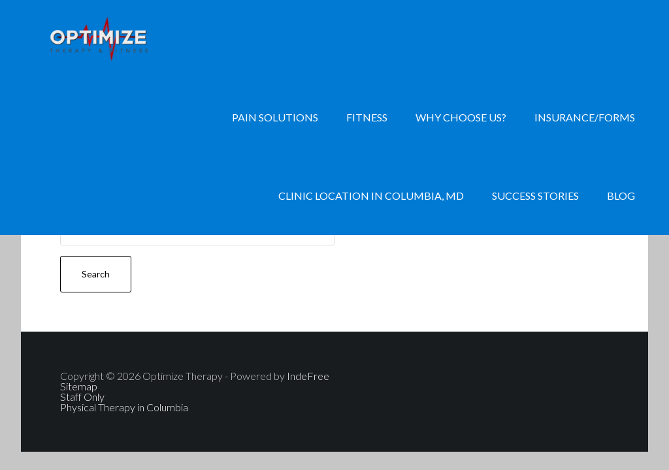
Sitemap (78, 386)
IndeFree (308, 375)
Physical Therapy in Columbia (124, 407)
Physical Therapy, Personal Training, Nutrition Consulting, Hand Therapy (125, 39)
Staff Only (82, 396)
